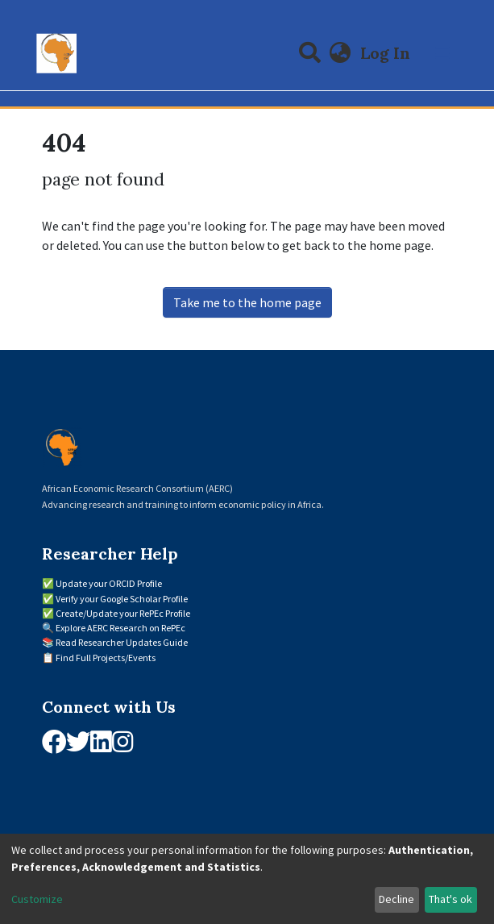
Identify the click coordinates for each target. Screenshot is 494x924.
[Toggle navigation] (442, 53)
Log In (386, 53)
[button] (339, 53)
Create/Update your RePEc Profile (123, 613)
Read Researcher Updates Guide (122, 642)
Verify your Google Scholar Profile (122, 599)
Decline (396, 899)
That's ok (450, 899)
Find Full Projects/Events (106, 657)
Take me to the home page (247, 302)
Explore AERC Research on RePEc (120, 628)
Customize (37, 899)
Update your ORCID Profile (109, 583)
